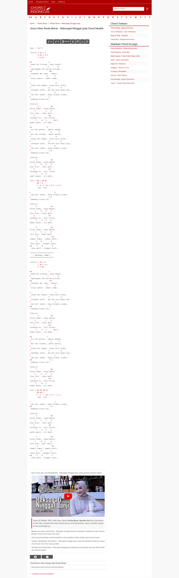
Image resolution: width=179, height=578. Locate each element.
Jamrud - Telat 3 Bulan (119, 75)
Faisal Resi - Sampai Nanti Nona (122, 39)
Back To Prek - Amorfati (119, 35)
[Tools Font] (82, 41)
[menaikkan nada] (57, 41)
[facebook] (35, 557)
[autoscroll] (65, 41)
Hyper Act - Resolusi (118, 64)
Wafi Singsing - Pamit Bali (120, 52)
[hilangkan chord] (73, 41)
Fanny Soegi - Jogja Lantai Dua (122, 28)
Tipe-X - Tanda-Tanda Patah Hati (122, 83)
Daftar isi (61, 2)
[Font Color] (87, 41)
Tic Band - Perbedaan (118, 71)
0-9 (30, 17)
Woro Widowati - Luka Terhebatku (123, 32)
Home (31, 2)
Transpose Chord (42, 2)
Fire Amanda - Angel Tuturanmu (122, 79)
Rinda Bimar (42, 23)
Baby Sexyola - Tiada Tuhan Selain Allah (125, 56)
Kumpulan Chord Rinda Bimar (43, 574)
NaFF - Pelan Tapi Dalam (120, 60)
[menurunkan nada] (49, 41)
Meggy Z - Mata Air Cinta (120, 68)
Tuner (53, 2)
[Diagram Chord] (77, 41)
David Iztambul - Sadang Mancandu (124, 48)
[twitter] (47, 557)
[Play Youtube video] (68, 496)
